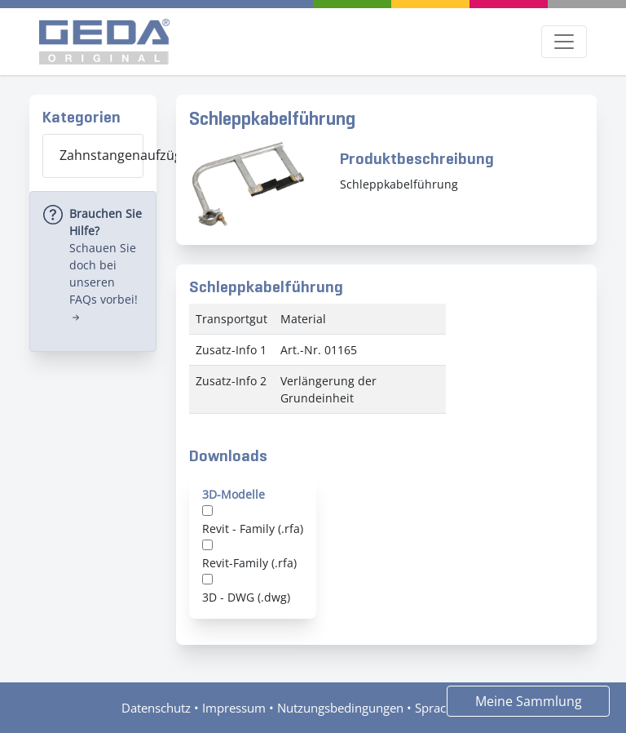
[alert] (92, 271)
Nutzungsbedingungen (340, 708)
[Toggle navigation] (564, 41)
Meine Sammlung (528, 701)
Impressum (234, 708)
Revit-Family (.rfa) (249, 563)
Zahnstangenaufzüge (101, 155)
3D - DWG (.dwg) (246, 597)
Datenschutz (156, 708)
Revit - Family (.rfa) (252, 528)
